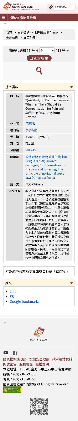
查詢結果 (12, 37)
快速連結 (61, 7)
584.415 (30, 150)
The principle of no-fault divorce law (44, 173)
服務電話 (26, 363)
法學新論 (31, 130)
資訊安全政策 (39, 358)
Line (13, 291)
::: (5, 23)
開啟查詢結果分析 (23, 17)
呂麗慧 (29, 123)
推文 (8, 282)
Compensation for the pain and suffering (45, 167)
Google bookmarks (24, 301)
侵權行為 (38, 161)
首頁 (9, 32)
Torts (50, 177)
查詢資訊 (23, 32)
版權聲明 (42, 363)
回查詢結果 (39, 58)
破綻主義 (54, 157)
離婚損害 (31, 157)
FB (12, 296)
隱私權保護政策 (14, 358)
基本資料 (12, 86)
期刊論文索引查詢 (46, 32)
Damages (38, 177)
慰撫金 (42, 157)
